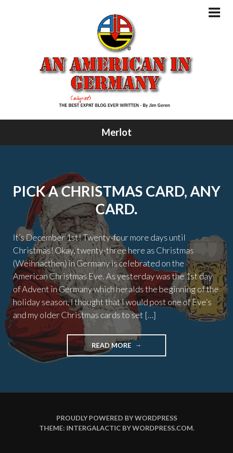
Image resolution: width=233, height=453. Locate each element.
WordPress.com (162, 428)
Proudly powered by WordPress (116, 418)
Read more (129, 348)
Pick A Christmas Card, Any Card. (117, 200)
